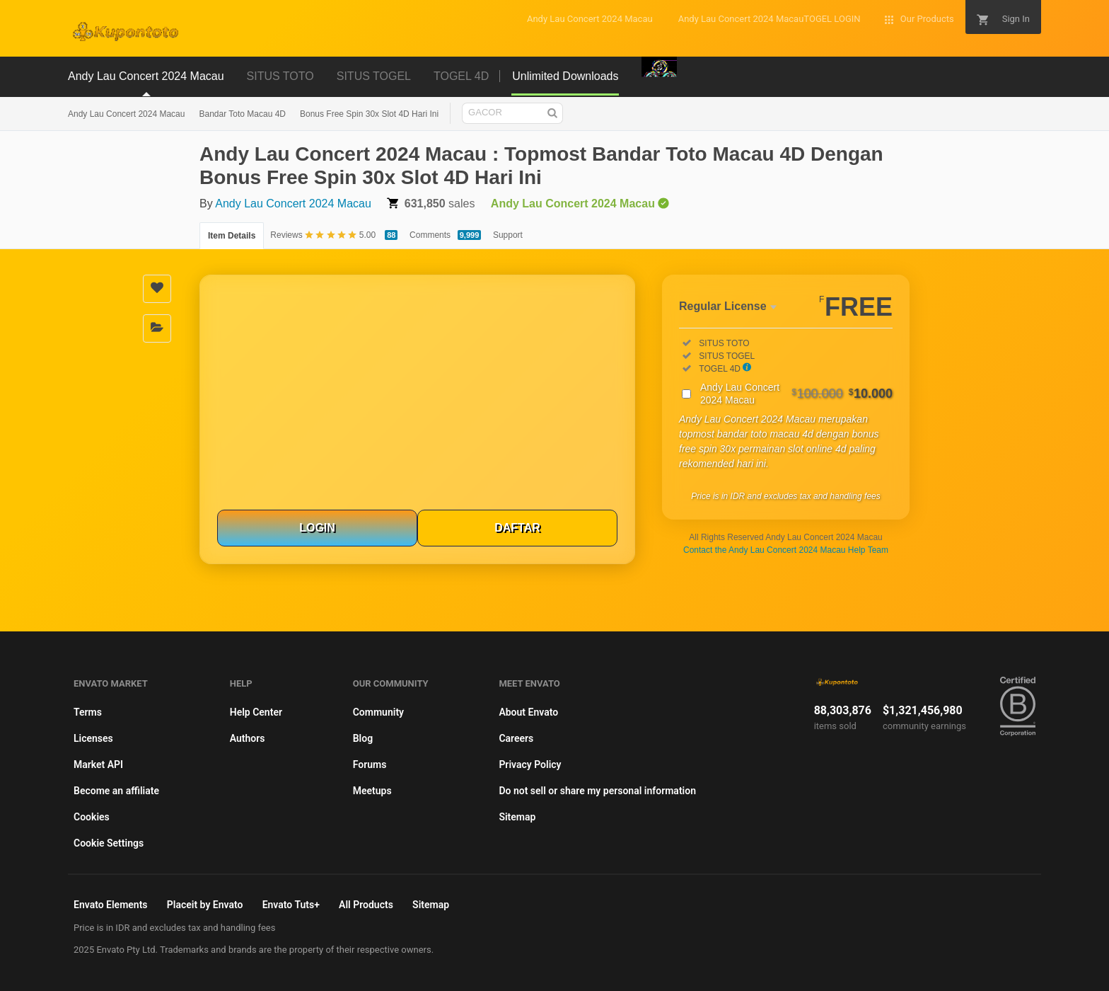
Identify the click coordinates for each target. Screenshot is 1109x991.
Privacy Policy (530, 764)
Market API (98, 764)
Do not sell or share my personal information (597, 790)
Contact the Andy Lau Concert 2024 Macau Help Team (785, 550)
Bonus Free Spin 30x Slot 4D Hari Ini (369, 114)
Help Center (256, 712)
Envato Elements (111, 904)
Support (508, 235)
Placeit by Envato (205, 904)
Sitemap (517, 817)
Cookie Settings (109, 843)
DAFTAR (517, 528)
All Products (366, 904)
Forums (370, 764)
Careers (516, 738)
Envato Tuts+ (291, 904)
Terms (88, 712)
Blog (363, 738)
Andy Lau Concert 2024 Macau (126, 114)
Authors (247, 738)
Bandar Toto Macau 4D (242, 114)
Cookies (92, 817)
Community (378, 712)
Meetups (372, 790)
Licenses (93, 738)
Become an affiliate (116, 790)
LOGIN (317, 528)
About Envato (528, 712)
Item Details (231, 236)
